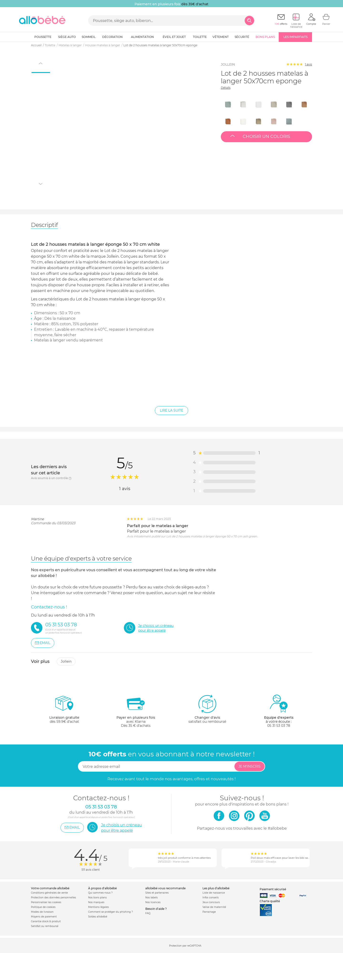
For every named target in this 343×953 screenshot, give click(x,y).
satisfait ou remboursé (207, 709)
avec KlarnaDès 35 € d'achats (135, 711)
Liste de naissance (213, 892)
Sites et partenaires (157, 892)
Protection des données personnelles (53, 897)
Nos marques (96, 902)
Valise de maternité (214, 907)
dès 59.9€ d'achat (64, 711)
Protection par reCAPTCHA (185, 945)
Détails (226, 87)
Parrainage (209, 911)
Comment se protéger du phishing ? (110, 911)
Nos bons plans (97, 897)
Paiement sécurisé (273, 889)
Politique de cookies (43, 907)
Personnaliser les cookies (46, 902)
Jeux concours (211, 902)
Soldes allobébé (97, 916)
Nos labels (151, 897)
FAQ (147, 913)
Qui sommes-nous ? (100, 892)
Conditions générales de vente (49, 892)
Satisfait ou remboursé (44, 926)
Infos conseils (210, 897)
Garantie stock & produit (46, 921)
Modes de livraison (42, 911)
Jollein (66, 661)
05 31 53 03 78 (278, 725)
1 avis (308, 64)
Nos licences (153, 902)
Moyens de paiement (44, 916)
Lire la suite (171, 410)
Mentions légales (98, 907)
